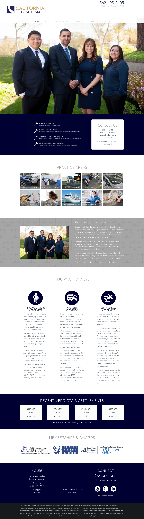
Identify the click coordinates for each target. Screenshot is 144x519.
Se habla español (105, 495)
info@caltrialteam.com (107, 135)
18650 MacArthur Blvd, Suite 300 (107, 142)
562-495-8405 (107, 130)
